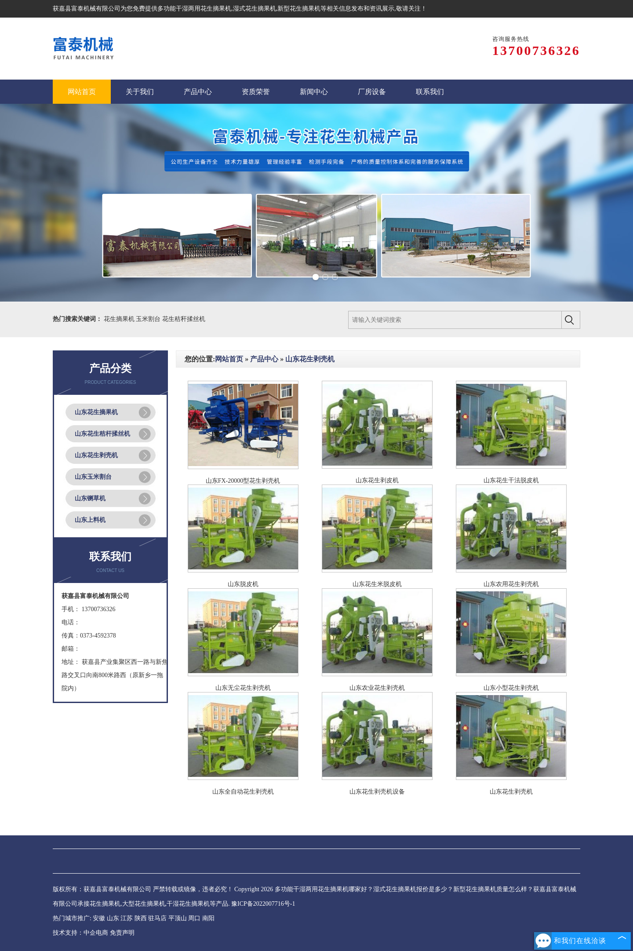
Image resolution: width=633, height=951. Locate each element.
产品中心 (264, 359)
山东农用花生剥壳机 (511, 584)
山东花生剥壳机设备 (377, 791)
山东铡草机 (90, 498)
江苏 (126, 918)
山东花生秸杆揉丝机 (102, 433)
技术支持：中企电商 (80, 932)
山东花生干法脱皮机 (511, 480)
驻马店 (157, 918)
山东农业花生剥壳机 (377, 688)
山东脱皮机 (243, 584)
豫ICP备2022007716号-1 (263, 903)
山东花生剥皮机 (377, 480)
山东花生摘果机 (96, 412)
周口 (194, 918)
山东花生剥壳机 (96, 455)
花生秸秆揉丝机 (183, 319)
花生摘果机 (120, 319)
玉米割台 (149, 319)
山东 (113, 918)
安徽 (99, 918)
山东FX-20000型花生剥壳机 (243, 480)
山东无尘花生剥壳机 (243, 688)
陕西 (141, 918)
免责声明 (122, 932)
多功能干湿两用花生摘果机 (194, 8)
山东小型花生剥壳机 (511, 688)
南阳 (208, 918)
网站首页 (229, 359)
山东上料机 (90, 520)
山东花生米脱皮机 (377, 584)
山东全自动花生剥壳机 (243, 791)
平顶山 (177, 918)
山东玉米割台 (93, 477)
